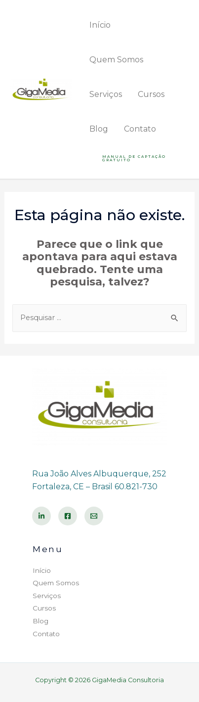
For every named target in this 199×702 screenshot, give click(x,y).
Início (100, 25)
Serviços (105, 94)
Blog (98, 129)
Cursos (151, 94)
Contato (140, 129)
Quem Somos (116, 59)
